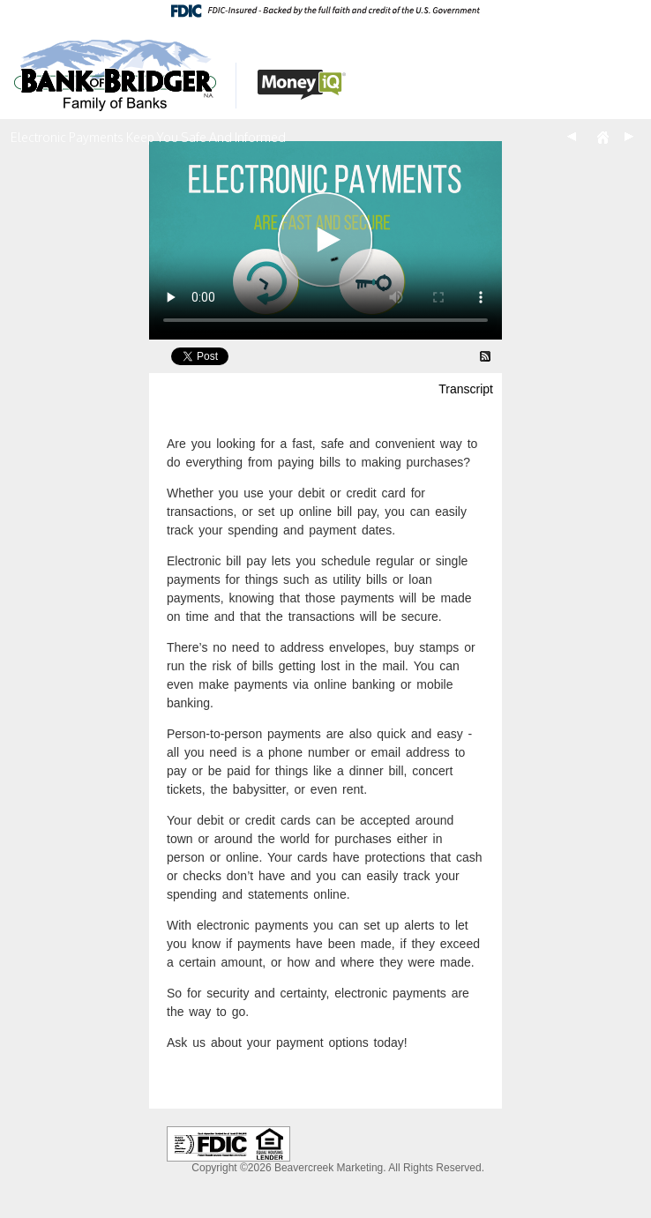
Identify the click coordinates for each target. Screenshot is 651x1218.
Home (602, 136)
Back (571, 136)
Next (629, 136)
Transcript (465, 389)
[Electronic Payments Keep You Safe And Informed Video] (325, 240)
